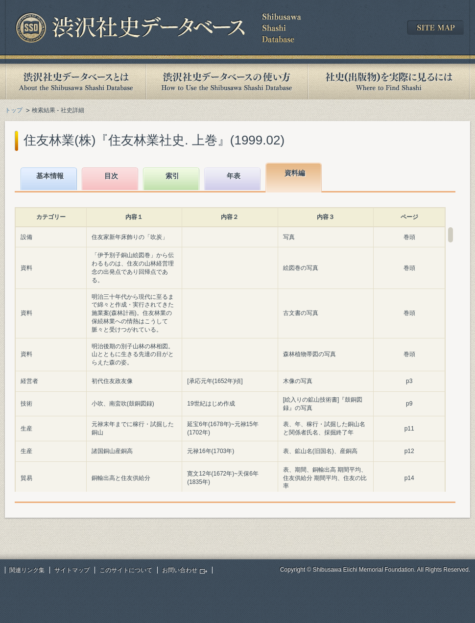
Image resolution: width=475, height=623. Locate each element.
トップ (14, 110)
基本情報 (50, 176)
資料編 (295, 173)
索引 (172, 176)
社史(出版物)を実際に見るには (389, 81)
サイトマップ (72, 570)
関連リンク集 (27, 570)
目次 (111, 176)
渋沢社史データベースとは (75, 81)
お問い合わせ (179, 570)
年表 (233, 176)
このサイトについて (125, 570)
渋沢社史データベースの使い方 (226, 81)
